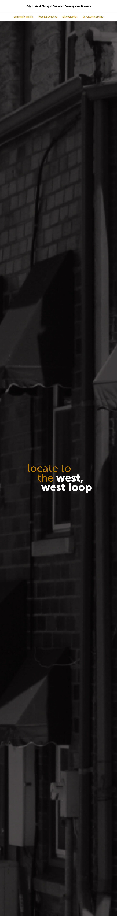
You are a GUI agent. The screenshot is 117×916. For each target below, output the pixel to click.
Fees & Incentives (47, 16)
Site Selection (70, 16)
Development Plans (93, 16)
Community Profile (23, 16)
